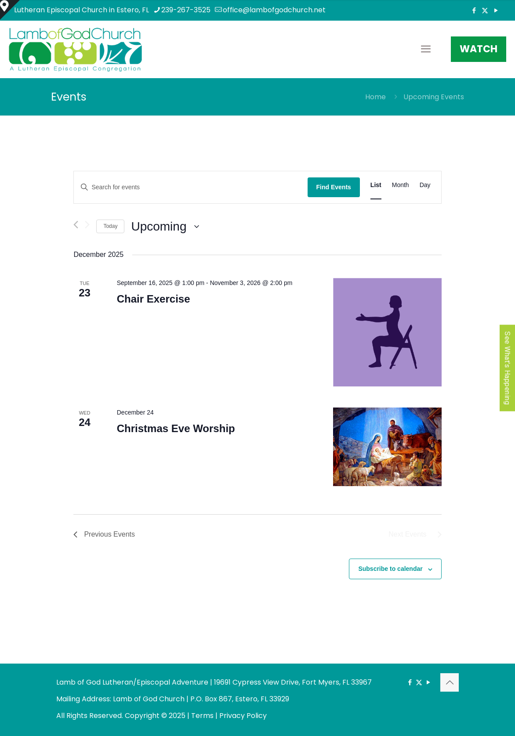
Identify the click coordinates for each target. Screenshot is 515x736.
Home (375, 97)
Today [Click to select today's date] (110, 226)
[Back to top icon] (449, 682)
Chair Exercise (153, 299)
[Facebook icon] (474, 10)
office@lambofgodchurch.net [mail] (274, 10)
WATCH (478, 49)
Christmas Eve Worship (176, 428)
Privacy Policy (243, 716)
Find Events (333, 187)
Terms (202, 716)
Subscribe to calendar (390, 568)
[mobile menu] (425, 49)
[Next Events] (87, 224)
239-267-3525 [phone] (185, 10)
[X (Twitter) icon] (485, 10)
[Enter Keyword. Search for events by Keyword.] (190, 187)
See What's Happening (507, 368)
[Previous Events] (75, 224)
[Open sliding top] (10, 10)
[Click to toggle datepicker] (165, 226)
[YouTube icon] (496, 10)
